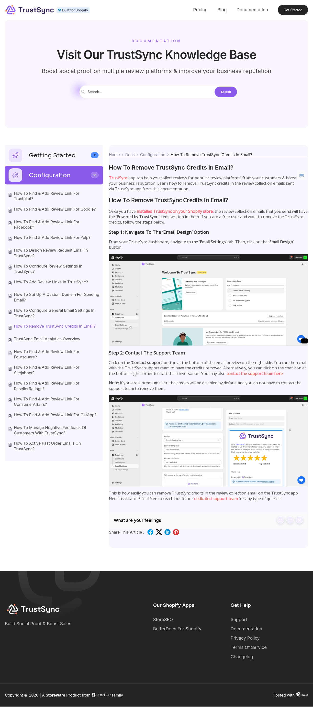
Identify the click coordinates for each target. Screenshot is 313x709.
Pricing (189, 11)
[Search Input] (151, 94)
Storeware (55, 697)
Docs (130, 157)
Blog (211, 11)
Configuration (152, 157)
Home (114, 157)
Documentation (241, 11)
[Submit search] (225, 94)
